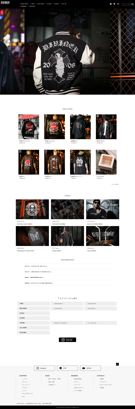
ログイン (76, 381)
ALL (23, 396)
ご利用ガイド (52, 384)
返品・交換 (51, 381)
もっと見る (115, 184)
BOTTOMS (40, 4)
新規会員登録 (77, 379)
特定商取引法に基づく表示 (34, 403)
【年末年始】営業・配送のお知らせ (35, 266)
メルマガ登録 (77, 390)
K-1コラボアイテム (28, 393)
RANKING (23, 6)
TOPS (32, 4)
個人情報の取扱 (47, 403)
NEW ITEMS (23, 4)
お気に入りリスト (79, 387)
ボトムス (25, 381)
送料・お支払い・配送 (54, 379)
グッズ (24, 390)
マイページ (77, 384)
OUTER (48, 4)
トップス (25, 379)
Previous (2, 52)
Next (133, 52)
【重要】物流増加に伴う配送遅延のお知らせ (37, 272)
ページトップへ (117, 364)
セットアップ (26, 384)
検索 (132, 4)
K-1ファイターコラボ (106, 384)
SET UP (63, 4)
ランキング (103, 381)
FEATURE (31, 6)
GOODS (55, 4)
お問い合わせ (20, 403)
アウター (25, 387)
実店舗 (102, 387)
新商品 (102, 379)
